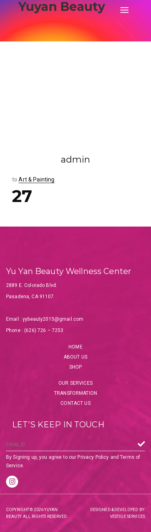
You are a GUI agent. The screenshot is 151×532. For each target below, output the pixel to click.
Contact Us (75, 403)
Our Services (75, 383)
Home (75, 347)
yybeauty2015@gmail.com (53, 319)
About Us (75, 357)
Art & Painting (36, 179)
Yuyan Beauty (61, 6)
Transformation (75, 393)
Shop (75, 367)
